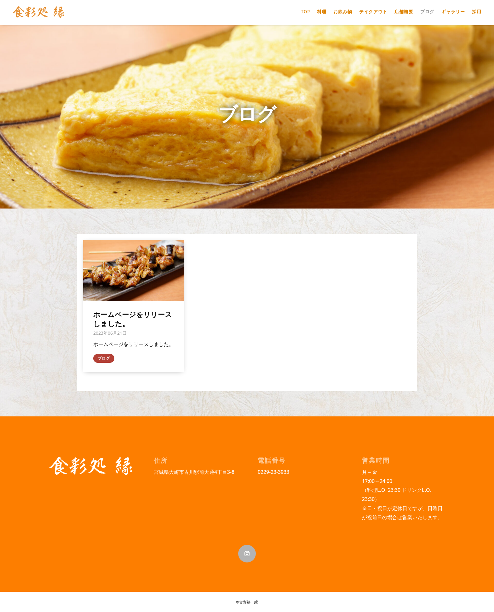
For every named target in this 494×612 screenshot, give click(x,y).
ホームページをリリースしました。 (132, 318)
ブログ (427, 12)
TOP (305, 12)
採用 (476, 12)
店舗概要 (403, 12)
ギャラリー (453, 12)
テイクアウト (373, 12)
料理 (321, 12)
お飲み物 (342, 12)
